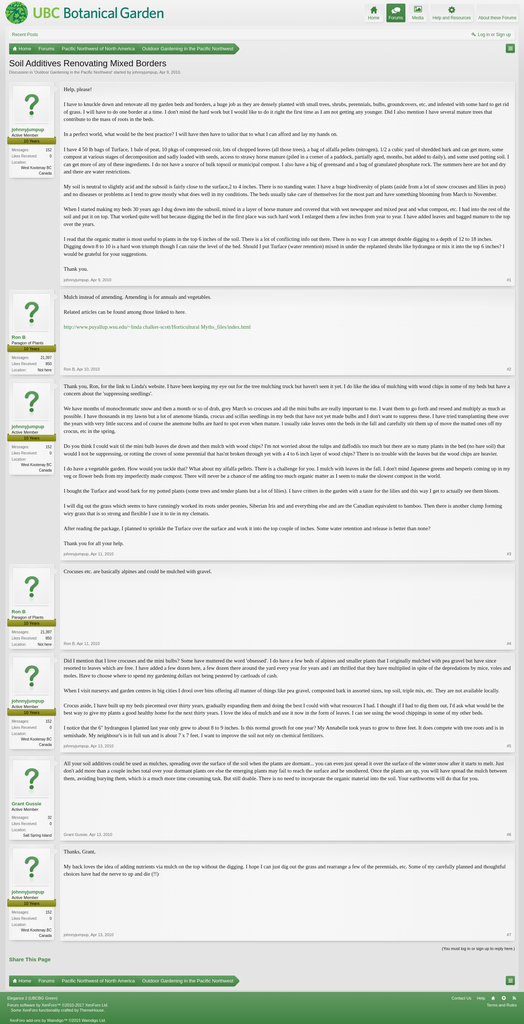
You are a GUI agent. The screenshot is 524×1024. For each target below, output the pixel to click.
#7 (509, 935)
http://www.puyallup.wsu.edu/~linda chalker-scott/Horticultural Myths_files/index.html (157, 327)
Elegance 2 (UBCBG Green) (32, 998)
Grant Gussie (26, 803)
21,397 (46, 358)
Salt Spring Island (37, 835)
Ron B (18, 337)
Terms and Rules (502, 1005)
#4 (509, 643)
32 (50, 818)
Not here (45, 370)
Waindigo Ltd (93, 1020)
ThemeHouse (92, 1010)
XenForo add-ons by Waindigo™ (38, 1020)
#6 (509, 834)
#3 (509, 554)
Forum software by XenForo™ (57, 1005)
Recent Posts (25, 34)
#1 (509, 280)
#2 (509, 369)
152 (48, 150)
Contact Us (461, 998)
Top (503, 998)
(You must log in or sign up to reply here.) (478, 948)
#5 (509, 746)
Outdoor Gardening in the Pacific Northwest (73, 72)
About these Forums (497, 17)
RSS (514, 998)
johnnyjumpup (145, 72)
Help (481, 998)
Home (493, 998)
